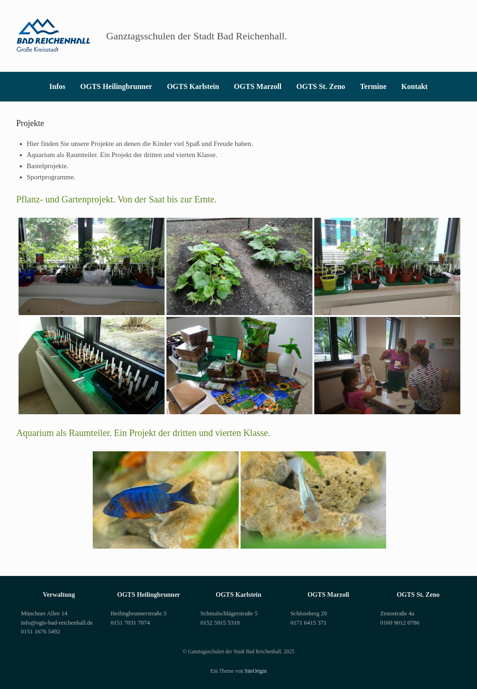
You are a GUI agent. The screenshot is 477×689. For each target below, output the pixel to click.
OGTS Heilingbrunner (116, 86)
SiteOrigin (255, 671)
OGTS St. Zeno (320, 86)
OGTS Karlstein (193, 86)
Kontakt (414, 86)
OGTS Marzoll (258, 86)
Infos (57, 86)
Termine (373, 86)
